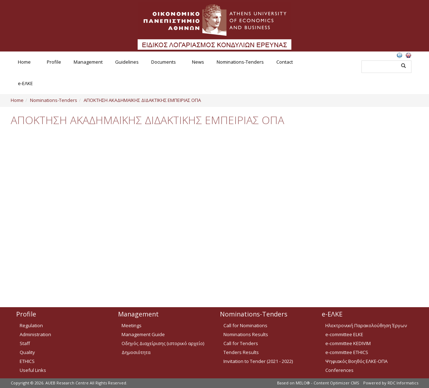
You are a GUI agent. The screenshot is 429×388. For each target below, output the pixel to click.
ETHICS (27, 361)
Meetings (132, 325)
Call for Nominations (245, 325)
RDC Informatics (403, 382)
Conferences (339, 370)
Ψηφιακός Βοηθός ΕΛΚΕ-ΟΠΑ (356, 361)
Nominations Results (245, 334)
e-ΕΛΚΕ (25, 83)
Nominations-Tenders (240, 62)
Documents (163, 62)
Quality (27, 352)
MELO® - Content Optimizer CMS (327, 382)
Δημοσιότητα (136, 352)
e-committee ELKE (344, 334)
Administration (35, 334)
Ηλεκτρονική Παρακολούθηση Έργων (366, 325)
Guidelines (127, 62)
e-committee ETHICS (346, 352)
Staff (25, 343)
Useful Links (33, 370)
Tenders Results (241, 352)
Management (88, 62)
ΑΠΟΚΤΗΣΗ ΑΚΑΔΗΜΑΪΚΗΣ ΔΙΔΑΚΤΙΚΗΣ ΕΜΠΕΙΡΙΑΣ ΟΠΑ (142, 100)
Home (24, 62)
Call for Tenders (240, 343)
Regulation (31, 325)
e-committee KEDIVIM (348, 343)
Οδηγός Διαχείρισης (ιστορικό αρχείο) (163, 343)
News (198, 62)
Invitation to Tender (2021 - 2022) (258, 361)
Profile (54, 62)
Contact (284, 62)
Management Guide (143, 334)
